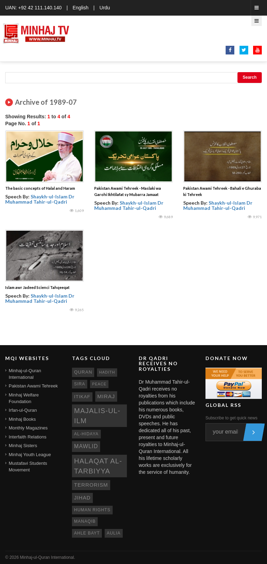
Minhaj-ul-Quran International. (47, 557)
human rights (92, 509)
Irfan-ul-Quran (23, 410)
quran (83, 372)
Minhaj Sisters (23, 445)
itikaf (82, 396)
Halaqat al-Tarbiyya (98, 466)
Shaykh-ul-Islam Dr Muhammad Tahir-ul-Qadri (39, 199)
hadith (107, 372)
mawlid (86, 446)
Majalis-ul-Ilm (97, 416)
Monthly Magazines (28, 427)
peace (99, 384)
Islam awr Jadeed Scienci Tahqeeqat (37, 287)
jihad (82, 498)
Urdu (104, 7)
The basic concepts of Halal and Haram (40, 188)
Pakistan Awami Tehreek (33, 385)
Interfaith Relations (27, 436)
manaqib (85, 521)
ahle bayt (87, 533)
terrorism (91, 485)
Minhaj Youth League (30, 454)
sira (79, 384)
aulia (114, 533)
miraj (106, 396)
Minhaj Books (22, 419)
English (81, 7)
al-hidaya (86, 433)
